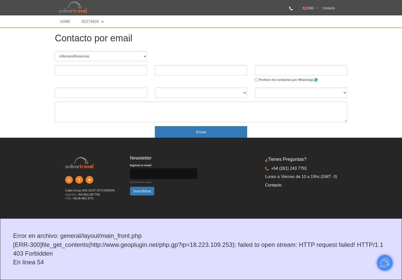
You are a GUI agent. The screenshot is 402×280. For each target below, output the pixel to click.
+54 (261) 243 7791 (88, 194)
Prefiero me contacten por (286, 80)
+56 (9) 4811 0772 (82, 198)
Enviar (201, 132)
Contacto (329, 8)
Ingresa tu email (141, 165)
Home (65, 21)
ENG (308, 8)
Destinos (90, 21)
